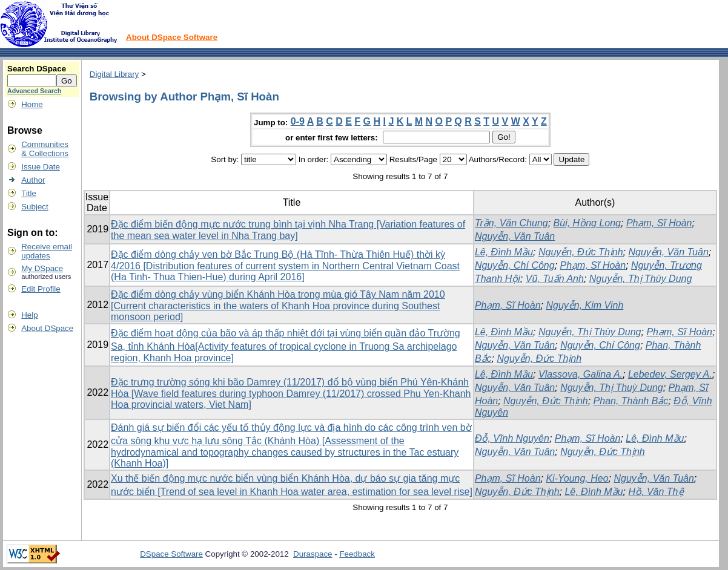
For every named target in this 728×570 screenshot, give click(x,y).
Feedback (357, 554)
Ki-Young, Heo (577, 478)
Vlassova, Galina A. (580, 374)
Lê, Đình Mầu (504, 252)
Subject (34, 206)
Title (28, 193)
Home (32, 104)
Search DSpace (36, 68)
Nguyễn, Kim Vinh (584, 305)
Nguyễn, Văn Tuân (515, 236)
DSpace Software (171, 554)
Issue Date (40, 166)
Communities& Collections (44, 149)
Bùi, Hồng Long (587, 223)
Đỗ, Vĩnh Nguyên (512, 438)
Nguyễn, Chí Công (515, 265)
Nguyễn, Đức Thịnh (580, 252)
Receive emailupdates (46, 251)
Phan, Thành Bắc (631, 401)
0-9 (298, 121)
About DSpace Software (171, 37)
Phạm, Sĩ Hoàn (659, 223)
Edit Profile (40, 288)
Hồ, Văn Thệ (655, 491)
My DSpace (42, 268)
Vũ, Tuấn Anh (555, 279)
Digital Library (114, 74)
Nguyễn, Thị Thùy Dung (640, 279)
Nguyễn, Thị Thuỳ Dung (611, 387)
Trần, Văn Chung (511, 223)
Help (29, 314)
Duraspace (312, 554)
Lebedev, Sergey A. (670, 374)
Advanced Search (34, 90)
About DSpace (47, 328)
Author (33, 180)
